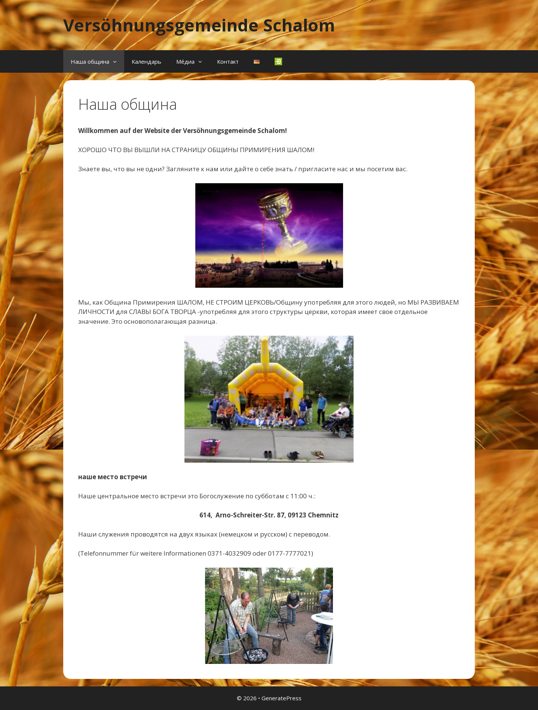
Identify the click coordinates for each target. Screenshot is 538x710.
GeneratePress (282, 698)
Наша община (97, 61)
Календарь (146, 61)
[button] (116, 61)
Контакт (228, 61)
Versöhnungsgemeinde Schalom (199, 24)
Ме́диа (193, 61)
